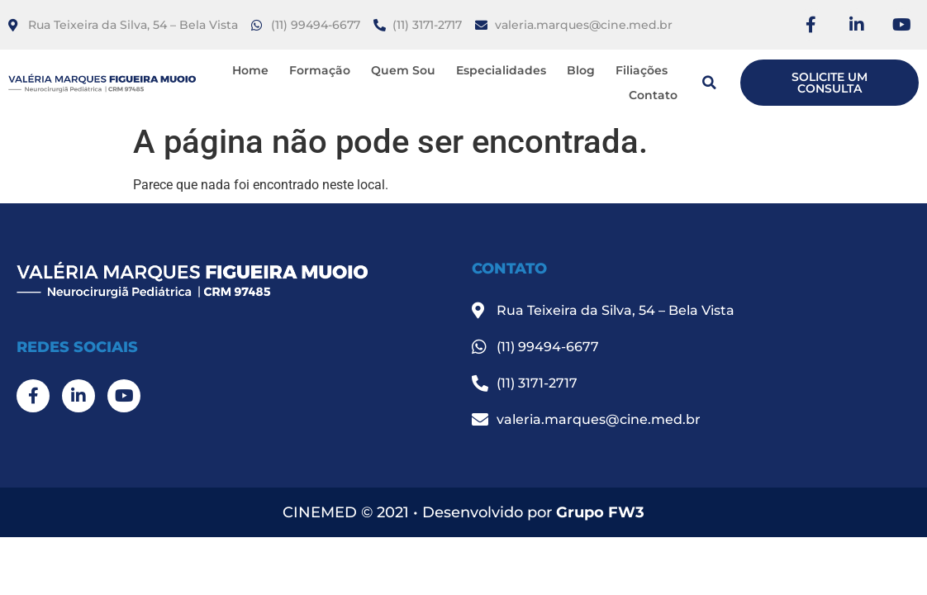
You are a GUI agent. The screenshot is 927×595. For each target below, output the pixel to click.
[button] (708, 82)
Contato (653, 95)
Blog (581, 70)
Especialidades (501, 70)
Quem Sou (403, 70)
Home (250, 70)
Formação (319, 70)
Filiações (642, 70)
